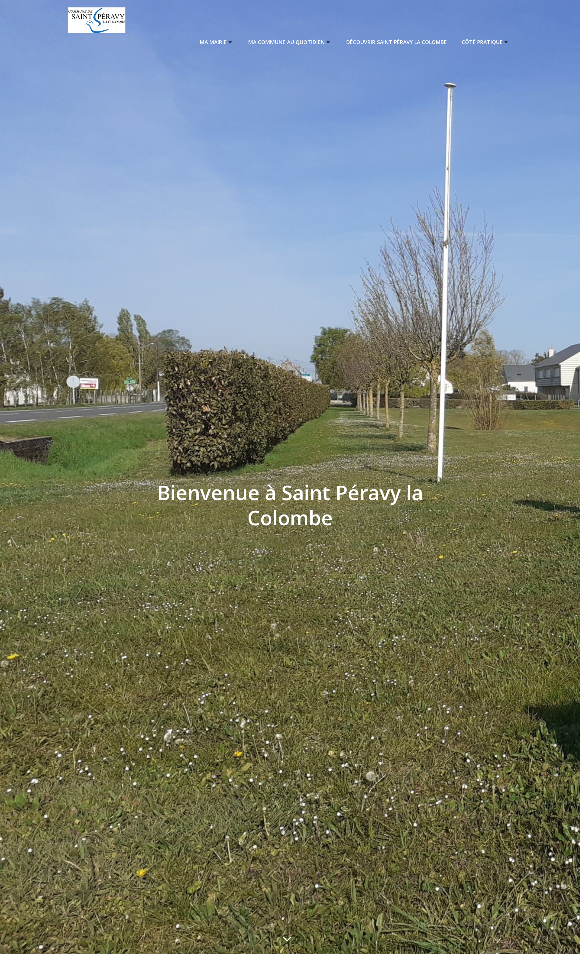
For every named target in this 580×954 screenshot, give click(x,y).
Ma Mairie (218, 40)
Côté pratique (486, 40)
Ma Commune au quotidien (291, 40)
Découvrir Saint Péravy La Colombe (397, 40)
